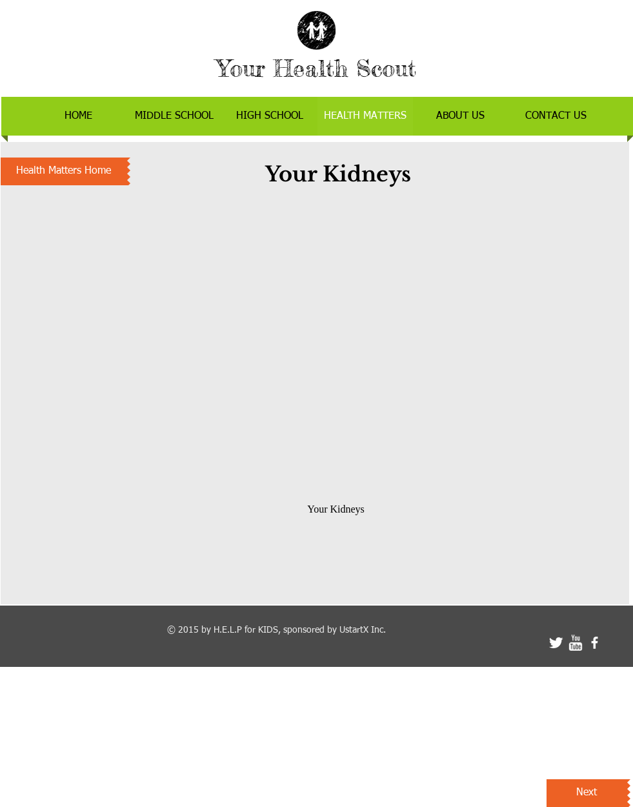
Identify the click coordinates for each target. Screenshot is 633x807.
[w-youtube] (575, 643)
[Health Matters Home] (64, 171)
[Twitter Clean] (556, 643)
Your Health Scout (316, 68)
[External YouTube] (336, 342)
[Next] (587, 793)
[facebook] (595, 643)
